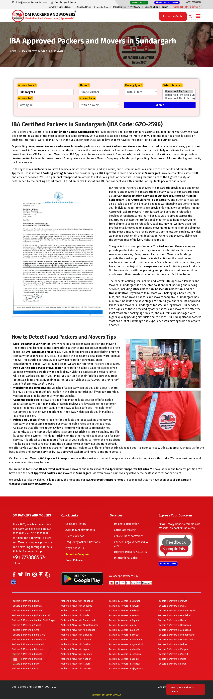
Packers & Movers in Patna (172, 659)
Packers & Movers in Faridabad (76, 601)
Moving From (27, 85)
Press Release (74, 560)
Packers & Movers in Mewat (172, 601)
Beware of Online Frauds (60, 7)
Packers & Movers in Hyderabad (126, 644)
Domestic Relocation (126, 523)
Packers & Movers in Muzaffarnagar (79, 625)
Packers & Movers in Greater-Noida (176, 639)
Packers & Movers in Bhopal (124, 634)
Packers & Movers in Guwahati (28, 644)
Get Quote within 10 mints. (182, 689)
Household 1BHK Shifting (179, 98)
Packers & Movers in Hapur (172, 620)
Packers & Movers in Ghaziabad (174, 615)
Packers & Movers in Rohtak (27, 605)
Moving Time (87, 98)
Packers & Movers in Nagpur (75, 659)
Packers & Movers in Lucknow (76, 654)
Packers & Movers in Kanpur (173, 649)
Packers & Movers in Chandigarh (29, 639)
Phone (84, 85)
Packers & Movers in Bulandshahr (78, 620)
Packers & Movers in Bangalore (28, 634)
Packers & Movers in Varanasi (76, 668)
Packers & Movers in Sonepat (76, 605)
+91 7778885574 (29, 557)
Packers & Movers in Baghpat (124, 620)
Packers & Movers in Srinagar (124, 663)
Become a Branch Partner (156, 7)
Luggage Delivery (130, 551)
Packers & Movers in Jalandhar (125, 649)
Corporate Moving (125, 529)
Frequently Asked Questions (82, 542)
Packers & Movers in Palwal (75, 610)
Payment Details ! (139, 2)
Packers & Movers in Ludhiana (125, 654)
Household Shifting (179, 91)
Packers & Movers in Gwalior (75, 644)
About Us (163, 687)
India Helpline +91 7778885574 (126, 7)
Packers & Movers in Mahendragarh (177, 610)
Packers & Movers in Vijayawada (126, 668)
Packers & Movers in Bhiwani (124, 610)
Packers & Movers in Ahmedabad (77, 630)
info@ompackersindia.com (183, 524)
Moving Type (133, 85)
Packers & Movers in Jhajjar (172, 605)
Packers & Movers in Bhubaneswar (176, 634)
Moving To (25, 98)
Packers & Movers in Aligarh (124, 630)
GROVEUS (117, 695)
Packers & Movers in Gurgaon (124, 601)
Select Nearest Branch (167, 2)
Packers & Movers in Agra (25, 630)
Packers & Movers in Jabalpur (27, 649)
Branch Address (84, 7)
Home (13, 51)
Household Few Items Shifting (179, 95)
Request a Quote (102, 7)
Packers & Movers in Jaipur (74, 649)
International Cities (126, 557)
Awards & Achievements (80, 529)
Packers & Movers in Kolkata (27, 654)
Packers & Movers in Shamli (26, 625)
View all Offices (168, 563)
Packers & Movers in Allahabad (174, 630)
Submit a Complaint (78, 554)
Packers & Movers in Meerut (124, 615)
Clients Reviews (74, 536)
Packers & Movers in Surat (172, 663)
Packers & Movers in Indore (172, 644)
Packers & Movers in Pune (26, 663)
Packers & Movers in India (25, 601)
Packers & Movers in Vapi (25, 668)
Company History (75, 523)
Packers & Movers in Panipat (27, 610)
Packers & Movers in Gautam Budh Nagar (33, 620)
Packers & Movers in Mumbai (27, 659)
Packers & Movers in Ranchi (75, 663)
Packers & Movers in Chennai (75, 639)
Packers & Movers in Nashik (124, 659)
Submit (159, 105)
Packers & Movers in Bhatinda (76, 634)
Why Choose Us (74, 548)
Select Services (172, 85)
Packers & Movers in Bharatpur (174, 625)
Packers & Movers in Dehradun (125, 639)
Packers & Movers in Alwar (123, 625)
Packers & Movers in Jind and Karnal (31, 615)
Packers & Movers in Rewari (124, 605)
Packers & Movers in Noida (74, 615)
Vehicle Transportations (128, 536)
